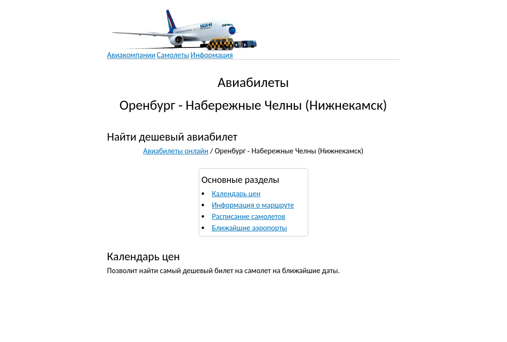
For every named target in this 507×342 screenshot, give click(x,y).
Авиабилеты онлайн (175, 150)
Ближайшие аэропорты (249, 227)
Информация (212, 54)
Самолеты (173, 54)
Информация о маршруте (253, 204)
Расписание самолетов (248, 216)
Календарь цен (236, 193)
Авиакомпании (131, 54)
